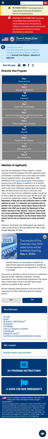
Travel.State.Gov (12, 47)
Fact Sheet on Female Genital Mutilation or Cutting (22, 336)
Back (11, 300)
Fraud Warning (8, 331)
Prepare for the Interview (24, 139)
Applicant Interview (24, 147)
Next (32, 300)
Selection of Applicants (24, 88)
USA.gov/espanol (7, 402)
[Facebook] (28, 66)
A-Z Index (6, 316)
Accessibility (15, 397)
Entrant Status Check (23, 180)
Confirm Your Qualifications (24, 105)
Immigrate (16, 50)
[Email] (24, 66)
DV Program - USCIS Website (14, 321)
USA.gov (37, 400)
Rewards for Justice (11, 333)
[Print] (19, 66)
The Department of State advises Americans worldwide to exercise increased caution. (28, 10)
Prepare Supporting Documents (24, 122)
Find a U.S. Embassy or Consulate (15, 328)
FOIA (35, 397)
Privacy (9, 397)
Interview (24, 130)
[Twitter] (32, 65)
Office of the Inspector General (25, 400)
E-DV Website (8, 326)
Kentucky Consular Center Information (17, 352)
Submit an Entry (24, 80)
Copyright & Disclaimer (26, 397)
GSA (39, 397)
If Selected (24, 97)
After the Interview (24, 156)
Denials (6, 319)
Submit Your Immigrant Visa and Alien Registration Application (24, 114)
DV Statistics (8, 324)
